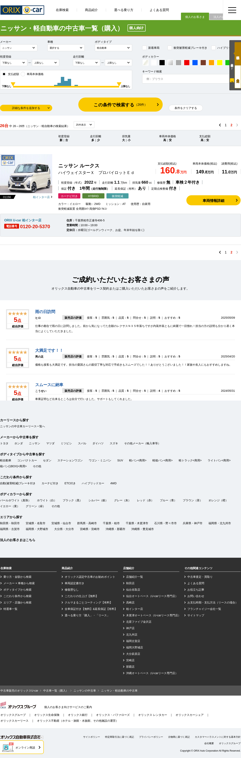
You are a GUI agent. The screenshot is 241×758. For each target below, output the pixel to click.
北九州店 (131, 634)
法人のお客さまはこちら (17, 540)
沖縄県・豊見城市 (142, 529)
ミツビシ (66, 443)
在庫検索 (62, 10)
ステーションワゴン (70, 460)
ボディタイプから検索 (17, 589)
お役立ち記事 (195, 589)
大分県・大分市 (64, 529)
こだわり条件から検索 (17, 596)
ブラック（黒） (72, 500)
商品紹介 (91, 10)
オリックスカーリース (14, 720)
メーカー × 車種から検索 (19, 583)
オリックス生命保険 (46, 714)
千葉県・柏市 (111, 523)
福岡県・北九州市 (219, 523)
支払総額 (10, 74)
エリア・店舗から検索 (17, 602)
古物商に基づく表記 (179, 737)
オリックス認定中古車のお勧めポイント (90, 576)
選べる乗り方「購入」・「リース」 (87, 615)
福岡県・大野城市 (37, 529)
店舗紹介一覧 (134, 576)
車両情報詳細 (213, 201)
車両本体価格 (32, 74)
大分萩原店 (133, 653)
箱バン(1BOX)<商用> (13, 466)
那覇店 (130, 666)
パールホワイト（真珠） (15, 500)
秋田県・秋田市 (10, 523)
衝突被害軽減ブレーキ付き (187, 47)
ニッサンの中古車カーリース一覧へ (22, 426)
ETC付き (70, 483)
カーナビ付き (50, 483)
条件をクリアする (186, 108)
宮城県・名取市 (35, 523)
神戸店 (130, 628)
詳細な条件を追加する (26, 108)
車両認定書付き (74, 583)
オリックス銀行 (78, 714)
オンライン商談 (25, 747)
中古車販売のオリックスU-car (19, 690)
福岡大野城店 (134, 647)
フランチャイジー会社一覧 (204, 608)
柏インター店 (41, 197)
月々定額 (238, 76)
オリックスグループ (13, 714)
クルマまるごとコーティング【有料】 (88, 602)
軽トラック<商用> (190, 460)
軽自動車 (5, 460)
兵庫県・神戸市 (192, 523)
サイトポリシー (91, 737)
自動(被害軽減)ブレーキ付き (18, 483)
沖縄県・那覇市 (115, 529)
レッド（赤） (145, 500)
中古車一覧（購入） (55, 690)
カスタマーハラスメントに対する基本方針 (218, 737)
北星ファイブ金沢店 (138, 621)
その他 (37, 466)
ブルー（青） (168, 500)
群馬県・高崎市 (87, 523)
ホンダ (18, 443)
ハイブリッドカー (225, 47)
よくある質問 (159, 10)
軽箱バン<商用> (162, 460)
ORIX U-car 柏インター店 (22, 220)
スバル (82, 443)
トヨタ (4, 443)
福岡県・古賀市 (10, 529)
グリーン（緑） (35, 506)
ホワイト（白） (47, 500)
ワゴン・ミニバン (100, 460)
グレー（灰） (122, 500)
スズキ (114, 443)
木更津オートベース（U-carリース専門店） (153, 615)
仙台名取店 (133, 589)
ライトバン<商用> (219, 460)
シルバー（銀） (98, 500)
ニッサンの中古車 (85, 690)
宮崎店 (130, 660)
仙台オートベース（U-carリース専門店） (152, 596)
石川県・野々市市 (165, 523)
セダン (47, 460)
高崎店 (130, 602)
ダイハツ (98, 443)
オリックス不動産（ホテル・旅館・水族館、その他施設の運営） (77, 720)
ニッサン (34, 443)
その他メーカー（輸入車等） (142, 443)
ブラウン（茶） (192, 500)
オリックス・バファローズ (113, 714)
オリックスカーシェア (190, 714)
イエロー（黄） (10, 506)
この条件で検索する (121, 104)
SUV (120, 460)
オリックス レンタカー (152, 714)
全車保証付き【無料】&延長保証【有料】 (91, 608)
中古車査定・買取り (200, 576)
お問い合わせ (195, 596)
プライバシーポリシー (151, 737)
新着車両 (150, 47)
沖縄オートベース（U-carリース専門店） (152, 673)
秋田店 (130, 583)
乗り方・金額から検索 (17, 576)
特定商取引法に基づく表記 (119, 737)
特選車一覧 (10, 608)
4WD (113, 483)
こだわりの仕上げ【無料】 (81, 596)
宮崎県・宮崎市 (90, 529)
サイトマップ (195, 615)
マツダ (50, 443)
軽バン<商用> (137, 460)
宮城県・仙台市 (61, 523)
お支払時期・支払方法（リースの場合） (212, 602)
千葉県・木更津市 (137, 523)
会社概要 (209, 743)
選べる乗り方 (123, 10)
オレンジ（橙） (218, 500)
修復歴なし (72, 589)
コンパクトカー (27, 460)
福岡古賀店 (133, 641)
